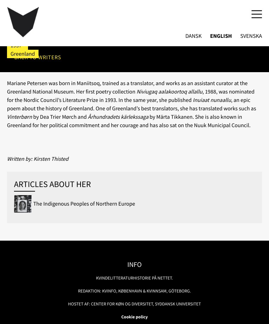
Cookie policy (134, 317)
